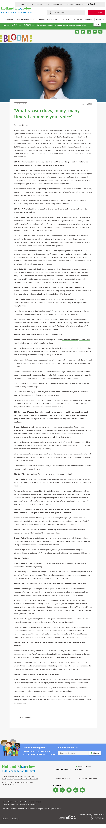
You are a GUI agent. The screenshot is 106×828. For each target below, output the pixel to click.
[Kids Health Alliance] (67, 815)
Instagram (69, 788)
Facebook (55, 788)
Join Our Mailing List (75, 4)
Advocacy (65, 19)
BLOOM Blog (29, 25)
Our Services (8, 19)
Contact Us (23, 4)
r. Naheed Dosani (30, 287)
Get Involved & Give (25, 19)
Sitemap (15, 817)
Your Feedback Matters (83, 767)
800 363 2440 (28, 781)
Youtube (75, 788)
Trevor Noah (33, 412)
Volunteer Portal (63, 777)
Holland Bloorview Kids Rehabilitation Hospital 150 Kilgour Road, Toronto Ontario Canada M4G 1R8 (20, 776)
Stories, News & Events (82, 19)
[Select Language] (96, 4)
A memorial (19, 130)
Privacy (5, 817)
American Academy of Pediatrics (76, 339)
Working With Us (63, 768)
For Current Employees (87, 777)
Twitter (62, 788)
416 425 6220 (9, 781)
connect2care (56, 4)
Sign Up (96, 753)
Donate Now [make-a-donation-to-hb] (96, 12)
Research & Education (48, 19)
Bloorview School (39, 4)
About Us (100, 19)
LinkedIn (82, 788)
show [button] (97, 24)
